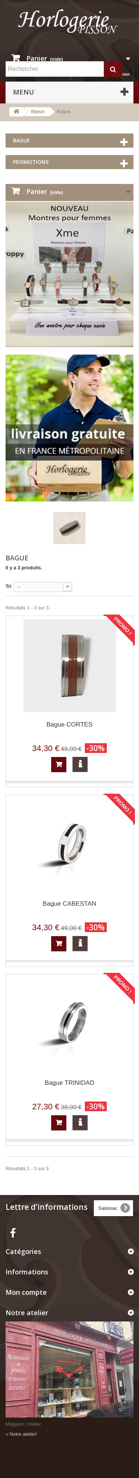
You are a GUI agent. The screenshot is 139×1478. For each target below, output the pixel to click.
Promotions (31, 161)
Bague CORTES (69, 724)
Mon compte (26, 1292)
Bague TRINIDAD (70, 1082)
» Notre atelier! (21, 1434)
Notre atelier (27, 1312)
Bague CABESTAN (69, 903)
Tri (8, 586)
